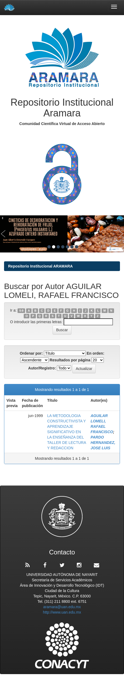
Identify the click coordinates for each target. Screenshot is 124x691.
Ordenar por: (31, 353)
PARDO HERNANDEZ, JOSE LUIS (103, 442)
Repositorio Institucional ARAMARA (40, 266)
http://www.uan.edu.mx (62, 612)
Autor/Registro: (42, 368)
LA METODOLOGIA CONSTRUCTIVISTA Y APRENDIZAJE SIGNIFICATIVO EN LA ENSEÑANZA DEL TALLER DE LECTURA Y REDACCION (66, 432)
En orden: (95, 353)
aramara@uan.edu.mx (62, 607)
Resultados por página (70, 360)
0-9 (21, 310)
